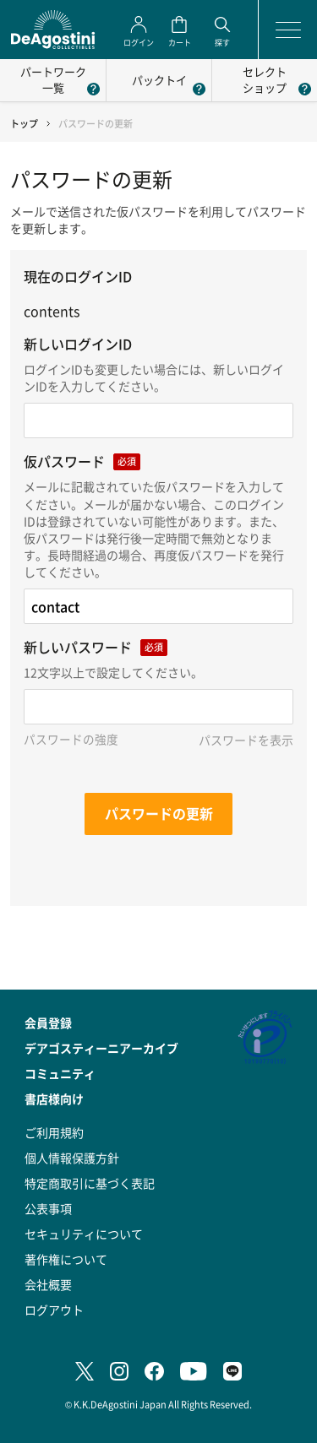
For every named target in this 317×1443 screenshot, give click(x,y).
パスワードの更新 (159, 813)
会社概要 (48, 1284)
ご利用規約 (54, 1132)
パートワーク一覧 (53, 79)
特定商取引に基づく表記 (90, 1182)
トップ (24, 123)
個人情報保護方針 (72, 1157)
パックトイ (159, 80)
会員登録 (48, 1022)
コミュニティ (60, 1073)
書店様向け (54, 1098)
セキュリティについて (84, 1233)
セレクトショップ (265, 79)
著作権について (66, 1258)
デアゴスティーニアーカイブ (101, 1047)
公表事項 (48, 1208)
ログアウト (54, 1309)
